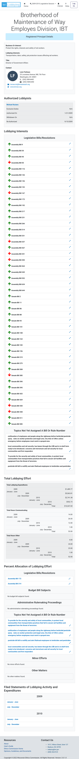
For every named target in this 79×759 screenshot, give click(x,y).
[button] (11, 5)
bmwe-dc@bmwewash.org (19, 84)
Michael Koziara (12, 105)
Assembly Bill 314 (14, 584)
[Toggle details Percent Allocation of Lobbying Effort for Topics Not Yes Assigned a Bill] (70, 625)
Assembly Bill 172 (14, 579)
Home (26, 5)
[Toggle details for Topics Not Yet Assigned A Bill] (70, 441)
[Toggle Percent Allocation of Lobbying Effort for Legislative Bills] (70, 578)
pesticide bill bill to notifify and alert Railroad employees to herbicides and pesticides (39, 640)
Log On (74, 5)
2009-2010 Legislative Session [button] (42, 4)
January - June (12, 702)
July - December (13, 707)
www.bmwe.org (14, 87)
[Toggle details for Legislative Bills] (70, 143)
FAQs (67, 5)
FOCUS (60, 5)
